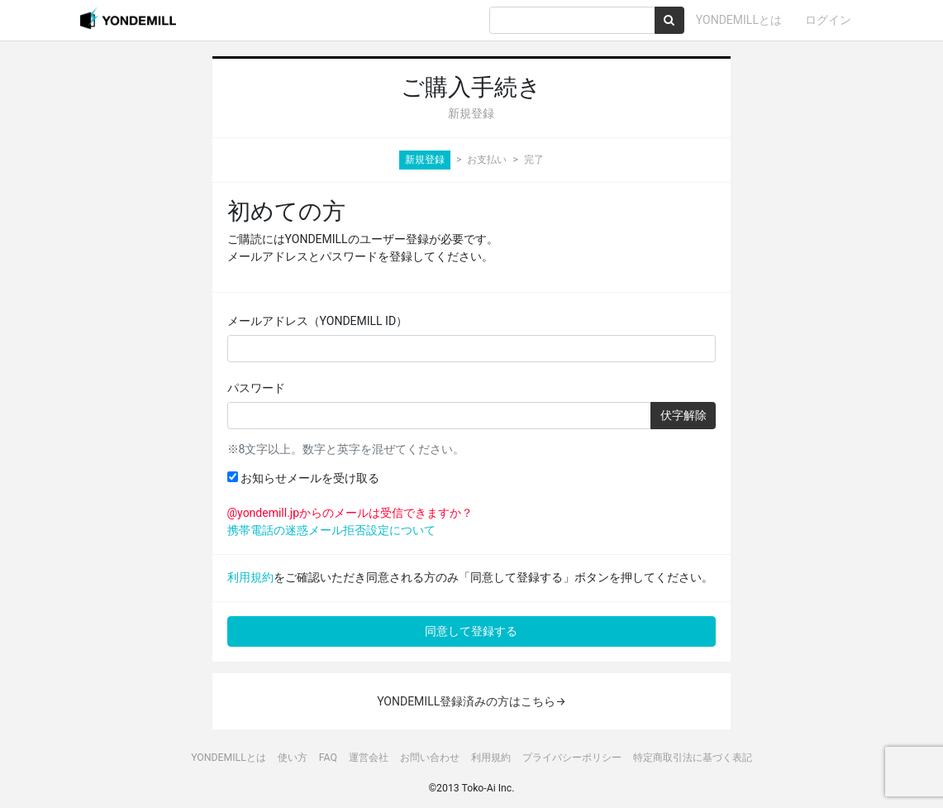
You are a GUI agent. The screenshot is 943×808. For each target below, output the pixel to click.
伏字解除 (683, 415)
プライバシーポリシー (572, 757)
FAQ (328, 757)
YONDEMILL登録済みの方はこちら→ (471, 701)
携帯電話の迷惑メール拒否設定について (331, 530)
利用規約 (250, 577)
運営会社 (368, 757)
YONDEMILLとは (739, 19)
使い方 (292, 757)
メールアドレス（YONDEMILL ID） (317, 321)
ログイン (828, 19)
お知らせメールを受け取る (303, 478)
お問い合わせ (430, 757)
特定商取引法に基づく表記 (692, 757)
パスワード (256, 387)
